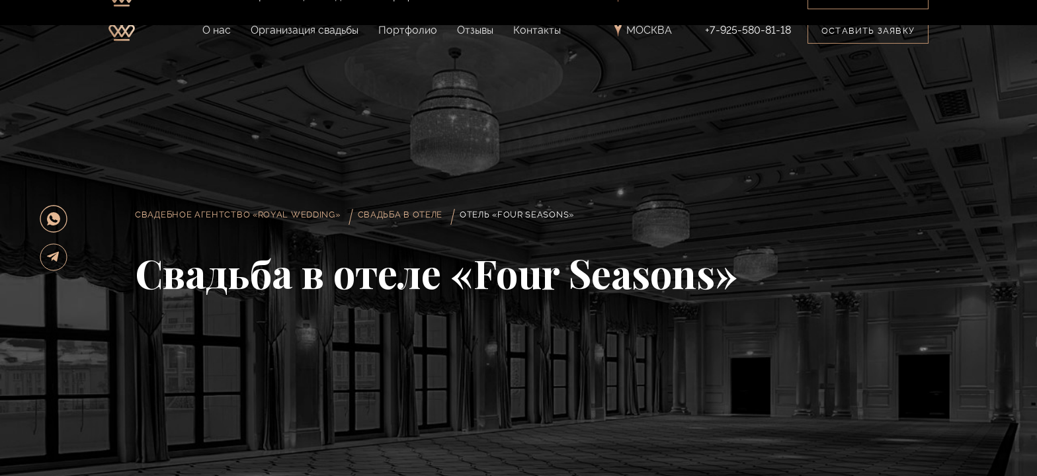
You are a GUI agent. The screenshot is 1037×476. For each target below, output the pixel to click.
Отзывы (475, 30)
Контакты (537, 30)
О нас (216, 30)
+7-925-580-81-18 (748, 30)
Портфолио (407, 30)
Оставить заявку (868, 31)
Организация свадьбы (304, 30)
